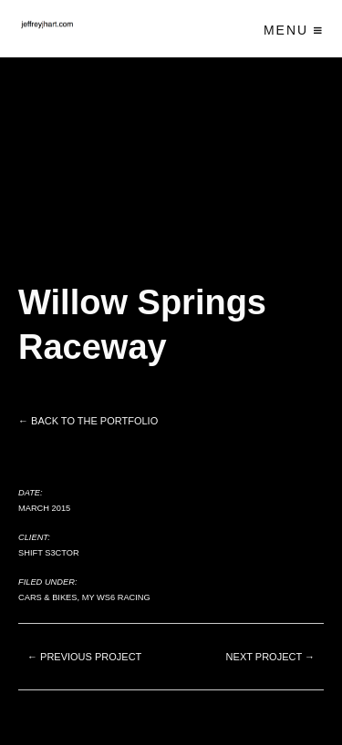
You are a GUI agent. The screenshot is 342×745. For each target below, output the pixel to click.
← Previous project (84, 656)
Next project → (270, 656)
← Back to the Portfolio (88, 420)
